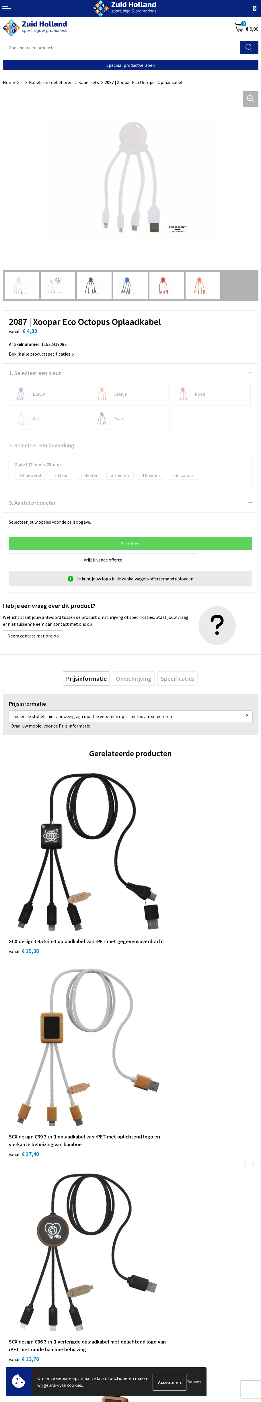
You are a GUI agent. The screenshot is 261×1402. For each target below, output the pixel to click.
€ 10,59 (152, 1076)
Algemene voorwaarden (26, 1326)
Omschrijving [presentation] (133, 678)
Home (9, 82)
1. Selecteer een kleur (35, 373)
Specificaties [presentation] (177, 678)
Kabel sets (88, 82)
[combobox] (121, 47)
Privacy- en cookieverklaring (30, 1334)
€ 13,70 (24, 1092)
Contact (141, 1194)
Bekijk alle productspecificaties (41, 354)
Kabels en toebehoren (51, 82)
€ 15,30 (24, 915)
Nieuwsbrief (145, 1203)
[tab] (86, 678)
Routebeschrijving (151, 1220)
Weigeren (194, 1382)
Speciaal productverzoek (130, 65)
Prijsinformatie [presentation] (86, 678)
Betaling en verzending (156, 1211)
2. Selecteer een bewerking (41, 445)
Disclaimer (13, 1343)
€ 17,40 (152, 923)
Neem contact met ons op (33, 636)
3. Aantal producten (33, 502)
